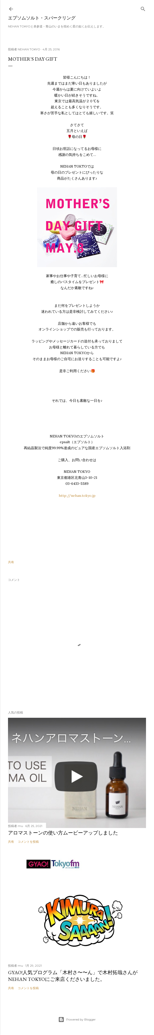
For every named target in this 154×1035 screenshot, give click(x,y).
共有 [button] (11, 562)
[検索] (143, 8)
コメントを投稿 (28, 841)
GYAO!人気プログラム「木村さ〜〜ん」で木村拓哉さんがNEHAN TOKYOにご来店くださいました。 (73, 975)
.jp (94, 495)
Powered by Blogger (77, 1020)
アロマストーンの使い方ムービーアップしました (63, 832)
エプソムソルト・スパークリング (42, 18)
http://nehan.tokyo (75, 495)
